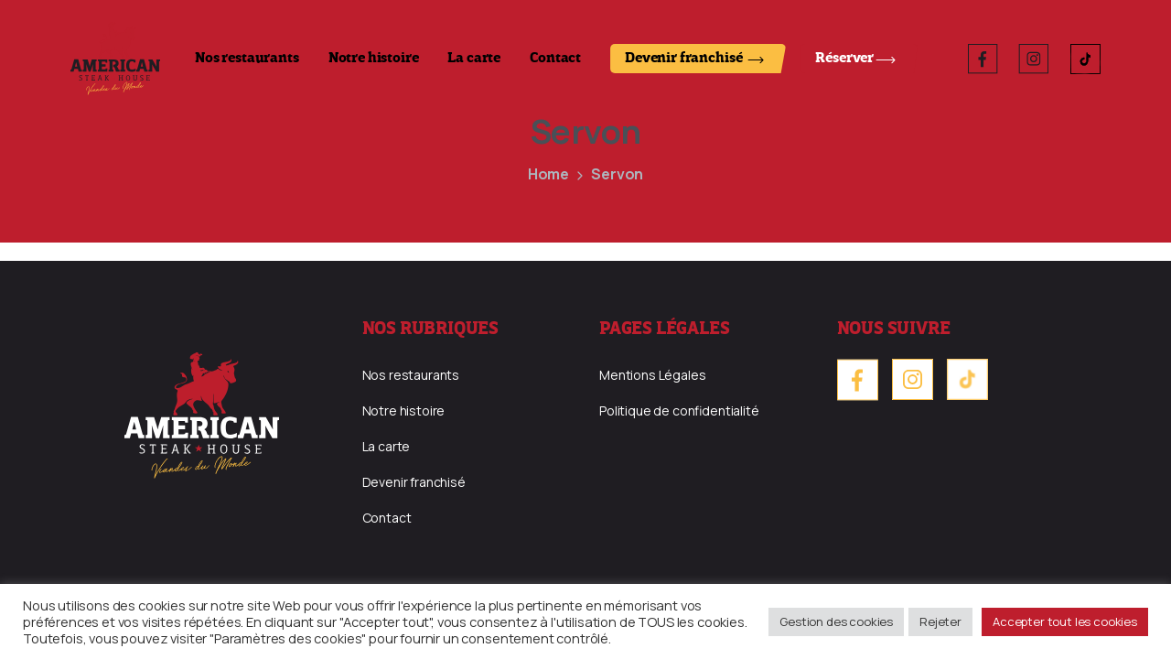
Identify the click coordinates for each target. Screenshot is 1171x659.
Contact (555, 58)
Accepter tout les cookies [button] (1065, 621)
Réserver (844, 58)
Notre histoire (373, 58)
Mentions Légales (652, 375)
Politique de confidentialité (679, 410)
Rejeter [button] (940, 621)
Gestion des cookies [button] (836, 621)
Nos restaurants (247, 58)
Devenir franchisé (683, 58)
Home (548, 174)
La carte (473, 58)
